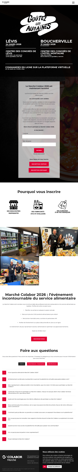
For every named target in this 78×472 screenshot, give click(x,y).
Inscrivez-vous (39, 339)
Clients (22, 364)
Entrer (39, 150)
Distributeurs (52, 364)
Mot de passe (26, 141)
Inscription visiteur (39, 164)
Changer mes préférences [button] (54, 466)
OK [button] (44, 466)
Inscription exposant (39, 170)
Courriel (25, 133)
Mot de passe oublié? (39, 153)
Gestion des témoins (32, 463)
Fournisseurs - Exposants (36, 364)
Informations (30, 461)
